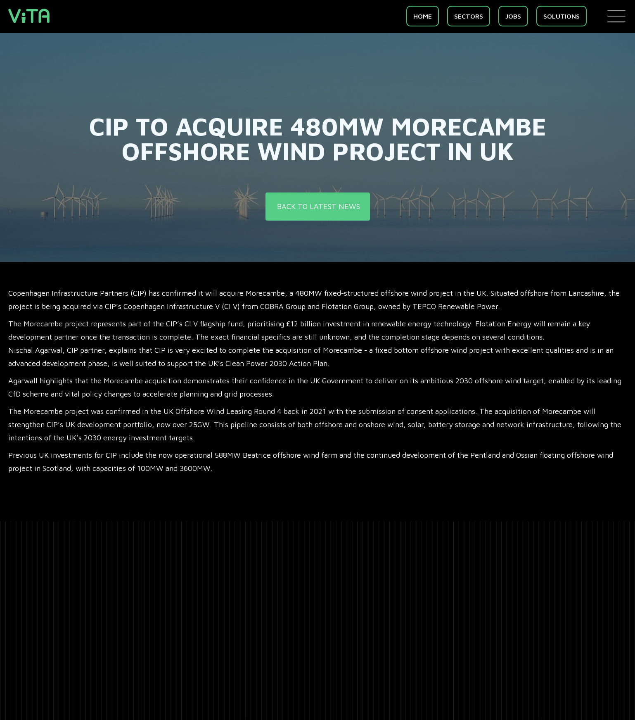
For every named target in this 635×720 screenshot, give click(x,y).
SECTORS (468, 16)
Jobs (513, 16)
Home (422, 16)
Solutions (561, 16)
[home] (29, 16)
